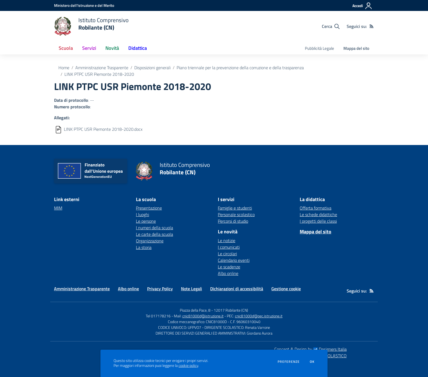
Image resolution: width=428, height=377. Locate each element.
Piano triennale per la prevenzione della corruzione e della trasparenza (240, 67)
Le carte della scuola (154, 234)
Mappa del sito (356, 48)
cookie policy (188, 365)
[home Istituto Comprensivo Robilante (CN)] (91, 26)
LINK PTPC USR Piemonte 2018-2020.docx (103, 129)
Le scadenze (229, 266)
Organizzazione (150, 240)
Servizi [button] (89, 48)
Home (63, 67)
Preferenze (289, 361)
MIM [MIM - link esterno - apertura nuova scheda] (58, 208)
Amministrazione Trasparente (101, 67)
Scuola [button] (66, 48)
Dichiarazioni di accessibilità (236, 288)
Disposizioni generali (152, 67)
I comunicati (229, 247)
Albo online (228, 273)
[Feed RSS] (371, 26)
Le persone (146, 221)
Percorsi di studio (233, 221)
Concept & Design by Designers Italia (310, 349)
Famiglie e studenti (235, 208)
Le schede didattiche (318, 214)
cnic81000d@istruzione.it (203, 316)
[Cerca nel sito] (330, 26)
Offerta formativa (315, 208)
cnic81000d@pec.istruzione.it (259, 316)
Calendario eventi (233, 260)
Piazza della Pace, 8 (195, 310)
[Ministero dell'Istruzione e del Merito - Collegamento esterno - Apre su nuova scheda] (84, 5)
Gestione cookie (286, 288)
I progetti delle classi (318, 221)
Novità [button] (112, 48)
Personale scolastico (236, 214)
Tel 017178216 (158, 316)
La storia (143, 247)
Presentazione (149, 208)
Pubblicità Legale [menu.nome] (319, 48)
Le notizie (226, 240)
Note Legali (191, 288)
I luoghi (142, 214)
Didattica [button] (137, 48)
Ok (312, 361)
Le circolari (227, 253)
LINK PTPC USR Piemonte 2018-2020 (99, 74)
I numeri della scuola (154, 227)
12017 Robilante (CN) (231, 310)
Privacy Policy (160, 288)
